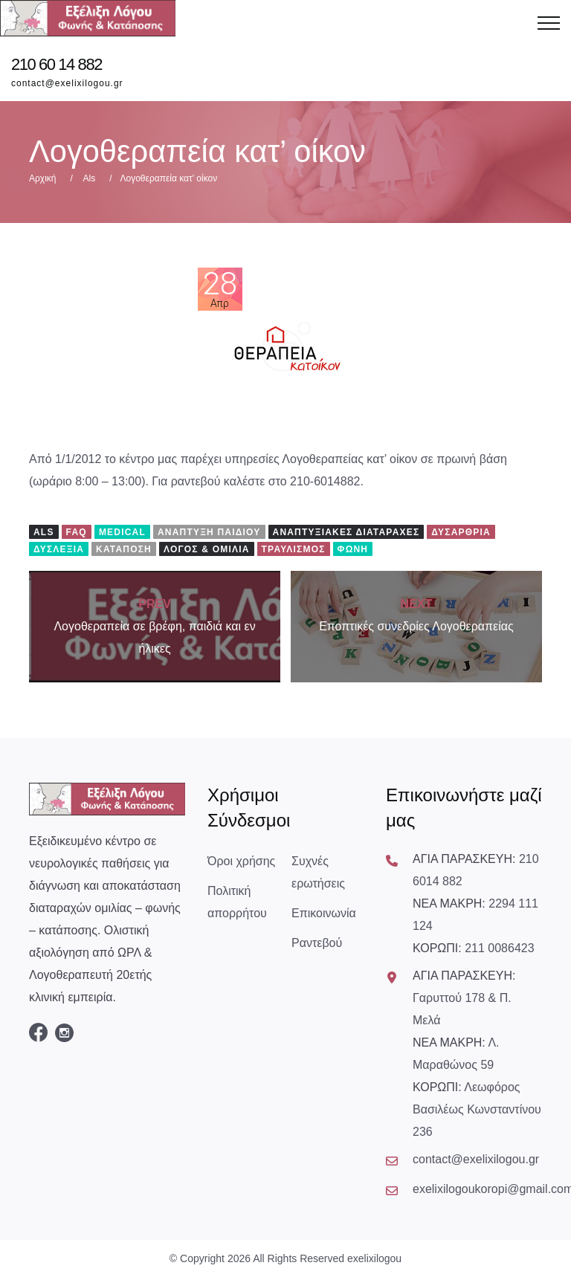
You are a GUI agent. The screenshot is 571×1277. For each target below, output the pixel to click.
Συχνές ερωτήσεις (318, 872)
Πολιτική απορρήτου (237, 902)
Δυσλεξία (58, 549)
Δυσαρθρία (461, 532)
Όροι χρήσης (241, 861)
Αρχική (42, 178)
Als (89, 178)
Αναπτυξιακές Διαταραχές (346, 532)
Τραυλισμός (294, 549)
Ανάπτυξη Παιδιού (209, 532)
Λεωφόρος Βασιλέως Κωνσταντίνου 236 (477, 1109)
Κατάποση (124, 549)
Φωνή (353, 549)
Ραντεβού (316, 943)
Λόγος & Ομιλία (207, 549)
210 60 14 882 (56, 64)
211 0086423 (499, 948)
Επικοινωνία (323, 913)
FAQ (76, 532)
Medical (122, 532)
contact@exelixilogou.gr (67, 83)
